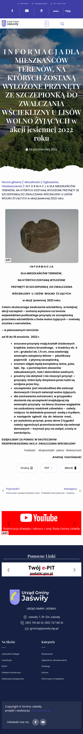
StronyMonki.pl (40, 711)
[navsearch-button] (62, 23)
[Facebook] (35, 722)
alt (8, 260)
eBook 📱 (71, 468)
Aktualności (32, 182)
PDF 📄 (48, 468)
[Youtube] (43, 722)
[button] (46, 24)
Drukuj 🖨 (27, 468)
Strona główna (12, 182)
